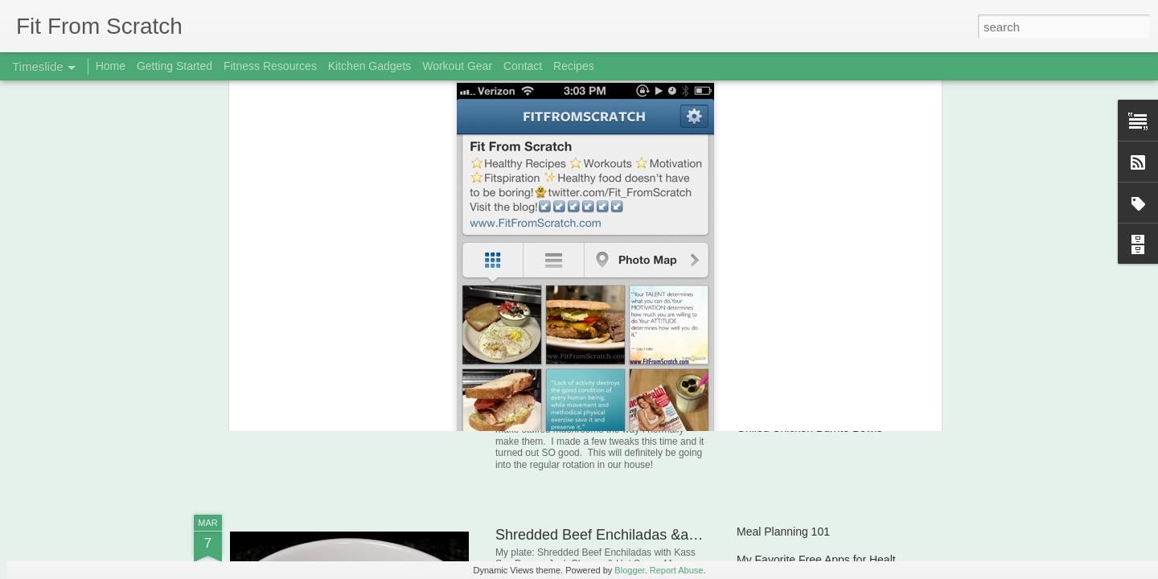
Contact (522, 66)
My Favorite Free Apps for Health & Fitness (844, 559)
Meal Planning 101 (783, 531)
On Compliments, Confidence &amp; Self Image (856, 371)
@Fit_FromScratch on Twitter (440, 207)
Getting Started (174, 66)
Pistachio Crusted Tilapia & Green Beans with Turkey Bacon (886, 399)
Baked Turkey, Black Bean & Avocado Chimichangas (868, 287)
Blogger (629, 570)
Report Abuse (677, 570)
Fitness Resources (270, 66)
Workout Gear (457, 66)
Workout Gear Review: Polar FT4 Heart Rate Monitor (868, 315)
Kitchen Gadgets (370, 66)
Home (110, 66)
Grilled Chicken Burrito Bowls (809, 427)
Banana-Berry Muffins (323, 373)
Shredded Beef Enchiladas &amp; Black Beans (646, 535)
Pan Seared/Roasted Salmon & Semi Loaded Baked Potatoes (891, 343)
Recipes (573, 66)
